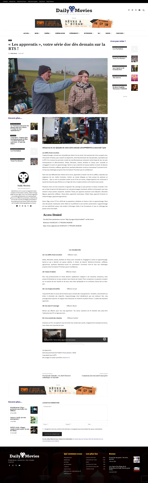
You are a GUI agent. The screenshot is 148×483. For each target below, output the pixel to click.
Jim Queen (117, 78)
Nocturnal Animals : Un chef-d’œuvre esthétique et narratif (56, 376)
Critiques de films (15, 123)
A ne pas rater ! (118, 41)
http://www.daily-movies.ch (24, 188)
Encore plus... (15, 118)
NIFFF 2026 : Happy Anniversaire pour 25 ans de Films (19, 429)
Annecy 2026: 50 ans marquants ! (18, 418)
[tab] (66, 343)
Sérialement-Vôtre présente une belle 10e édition (18, 409)
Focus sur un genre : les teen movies (118, 458)
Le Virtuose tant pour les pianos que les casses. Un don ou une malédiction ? (20, 128)
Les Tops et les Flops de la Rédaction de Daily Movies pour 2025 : (119, 468)
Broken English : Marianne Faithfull (120, 88)
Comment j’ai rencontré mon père (95, 376)
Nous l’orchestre (17, 161)
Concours (13, 135)
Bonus (112, 453)
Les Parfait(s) (16, 151)
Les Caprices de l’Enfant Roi (118, 69)
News (10, 40)
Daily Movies (13, 53)
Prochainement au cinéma (17, 149)
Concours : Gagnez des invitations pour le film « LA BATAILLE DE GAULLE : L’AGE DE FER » (19, 141)
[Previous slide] (45, 339)
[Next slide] (104, 339)
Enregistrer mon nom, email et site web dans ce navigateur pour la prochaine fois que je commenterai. (73, 429)
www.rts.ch (66, 357)
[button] (143, 10)
